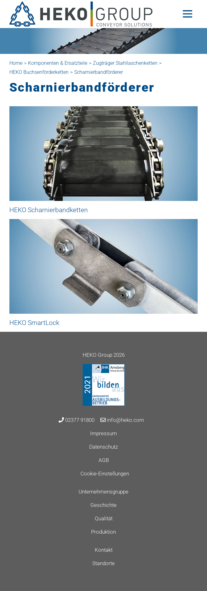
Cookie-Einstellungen (104, 473)
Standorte (103, 563)
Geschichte (103, 505)
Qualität (104, 518)
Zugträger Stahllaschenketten (125, 63)
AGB (104, 460)
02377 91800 (76, 420)
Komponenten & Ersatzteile (57, 63)
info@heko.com (122, 420)
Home (15, 63)
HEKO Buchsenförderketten (39, 72)
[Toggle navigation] (187, 14)
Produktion (103, 532)
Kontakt (104, 550)
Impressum (103, 433)
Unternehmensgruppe (103, 492)
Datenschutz (103, 447)
